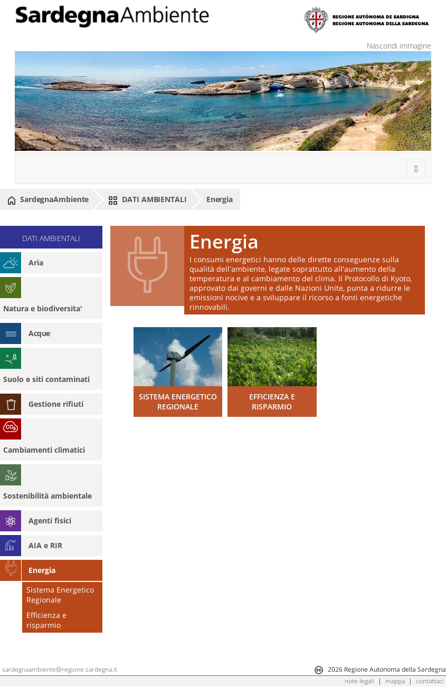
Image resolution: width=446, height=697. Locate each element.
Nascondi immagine (399, 46)
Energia (219, 199)
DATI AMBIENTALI (147, 199)
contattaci (430, 680)
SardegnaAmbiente (48, 199)
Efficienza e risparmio (46, 620)
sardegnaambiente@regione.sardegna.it (59, 669)
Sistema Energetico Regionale (60, 595)
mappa (395, 680)
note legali (359, 680)
